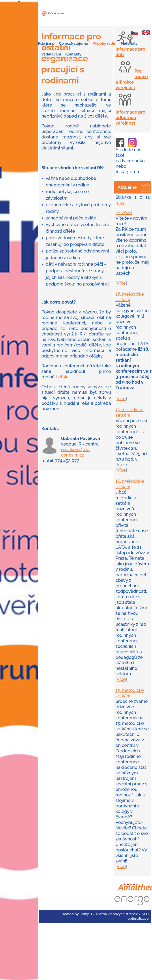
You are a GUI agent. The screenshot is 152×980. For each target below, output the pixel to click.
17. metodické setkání (129, 412)
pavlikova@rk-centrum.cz (75, 452)
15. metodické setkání (129, 693)
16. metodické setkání (129, 484)
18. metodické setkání (129, 296)
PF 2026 (123, 212)
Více (121, 283)
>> (122, 202)
